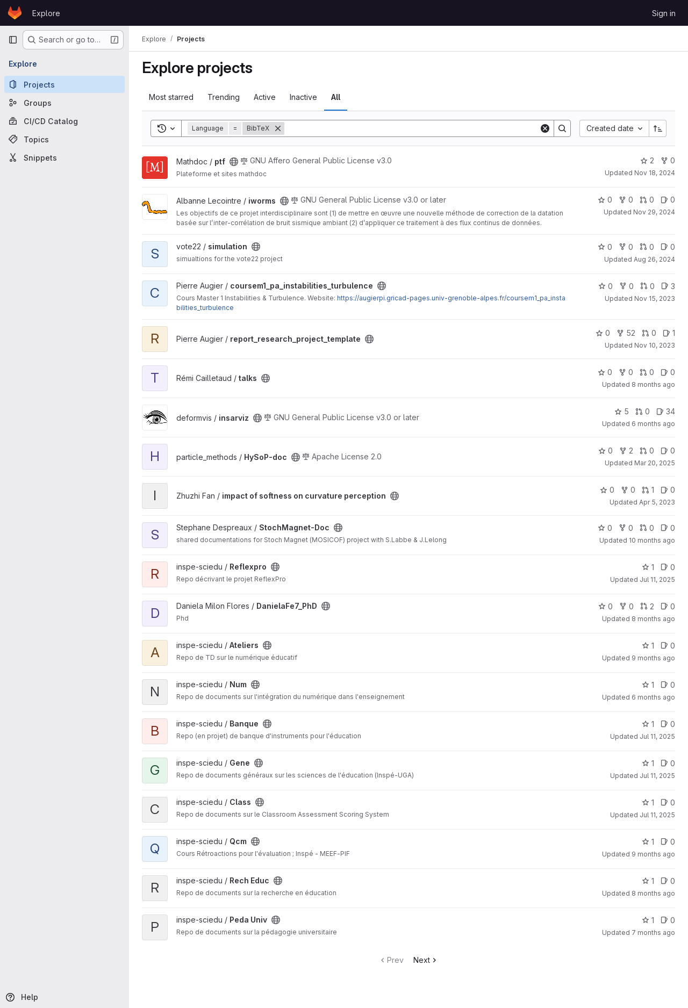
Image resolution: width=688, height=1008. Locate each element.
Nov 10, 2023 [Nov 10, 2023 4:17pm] (654, 345)
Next (426, 959)
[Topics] (64, 139)
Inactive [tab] (303, 97)
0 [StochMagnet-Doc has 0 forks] (626, 527)
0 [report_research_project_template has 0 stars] (603, 332)
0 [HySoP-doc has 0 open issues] (668, 450)
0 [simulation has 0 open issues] (668, 246)
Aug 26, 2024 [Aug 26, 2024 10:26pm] (654, 259)
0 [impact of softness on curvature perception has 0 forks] (628, 489)
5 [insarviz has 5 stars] (621, 411)
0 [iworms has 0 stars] (605, 199)
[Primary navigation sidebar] (13, 39)
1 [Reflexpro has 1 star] (648, 567)
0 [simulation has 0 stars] (605, 246)
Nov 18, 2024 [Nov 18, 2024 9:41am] (654, 173)
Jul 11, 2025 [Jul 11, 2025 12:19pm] (657, 736)
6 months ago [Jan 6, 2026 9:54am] (653, 697)
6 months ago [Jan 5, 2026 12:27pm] (653, 424)
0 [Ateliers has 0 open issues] (668, 645)
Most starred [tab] (171, 97)
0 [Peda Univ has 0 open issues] (668, 920)
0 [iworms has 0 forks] (626, 199)
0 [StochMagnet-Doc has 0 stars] (605, 527)
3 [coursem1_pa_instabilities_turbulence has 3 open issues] (668, 286)
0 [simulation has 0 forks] (626, 246)
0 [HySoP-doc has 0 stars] (605, 450)
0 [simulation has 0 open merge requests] (647, 246)
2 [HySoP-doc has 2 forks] (626, 450)
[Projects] (64, 84)
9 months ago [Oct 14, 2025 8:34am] (653, 658)
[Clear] (545, 128)
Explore (46, 13)
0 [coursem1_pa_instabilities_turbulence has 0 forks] (626, 286)
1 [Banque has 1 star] (648, 724)
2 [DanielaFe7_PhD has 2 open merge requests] (647, 606)
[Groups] (64, 102)
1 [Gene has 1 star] (648, 763)
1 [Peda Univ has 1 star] (648, 920)
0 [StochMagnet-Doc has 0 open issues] (668, 527)
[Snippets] (64, 157)
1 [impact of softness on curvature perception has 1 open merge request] (648, 489)
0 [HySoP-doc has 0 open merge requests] (647, 450)
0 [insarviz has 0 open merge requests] (642, 411)
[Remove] (277, 128)
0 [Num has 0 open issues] (668, 684)
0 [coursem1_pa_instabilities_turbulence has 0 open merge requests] (647, 286)
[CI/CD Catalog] (64, 120)
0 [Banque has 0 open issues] (668, 724)
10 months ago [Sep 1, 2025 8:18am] (652, 540)
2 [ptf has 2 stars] (647, 160)
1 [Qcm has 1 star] (648, 841)
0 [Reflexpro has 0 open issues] (668, 567)
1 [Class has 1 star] (648, 802)
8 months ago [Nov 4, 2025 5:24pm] (653, 893)
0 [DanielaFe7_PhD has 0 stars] (605, 606)
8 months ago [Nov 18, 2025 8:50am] (653, 619)
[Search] (411, 128)
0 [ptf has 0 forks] (668, 160)
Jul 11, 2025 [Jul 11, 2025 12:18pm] (657, 579)
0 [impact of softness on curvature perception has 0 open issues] (668, 489)
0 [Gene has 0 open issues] (668, 763)
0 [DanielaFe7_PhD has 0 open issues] (668, 606)
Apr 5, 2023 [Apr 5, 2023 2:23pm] (657, 502)
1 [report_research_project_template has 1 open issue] (669, 332)
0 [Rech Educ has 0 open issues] (668, 880)
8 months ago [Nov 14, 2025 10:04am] (653, 384)
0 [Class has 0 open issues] (668, 802)
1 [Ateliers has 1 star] (648, 645)
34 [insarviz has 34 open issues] (665, 411)
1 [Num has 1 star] (648, 684)
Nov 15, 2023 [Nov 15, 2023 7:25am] (654, 298)
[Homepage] (15, 12)
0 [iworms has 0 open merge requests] (647, 199)
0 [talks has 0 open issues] (668, 372)
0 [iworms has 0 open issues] (668, 199)
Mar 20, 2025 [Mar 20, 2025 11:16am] (654, 463)
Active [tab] (265, 97)
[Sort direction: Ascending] (657, 128)
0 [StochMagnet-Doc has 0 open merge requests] (647, 527)
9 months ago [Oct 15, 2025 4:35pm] (653, 854)
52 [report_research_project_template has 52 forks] (626, 332)
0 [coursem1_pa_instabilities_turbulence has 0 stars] (605, 286)
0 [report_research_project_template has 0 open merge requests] (649, 332)
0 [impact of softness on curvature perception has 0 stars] (607, 489)
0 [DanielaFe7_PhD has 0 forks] (626, 606)
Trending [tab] (223, 97)
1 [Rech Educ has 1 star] (648, 880)
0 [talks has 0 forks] (626, 372)
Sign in (664, 13)
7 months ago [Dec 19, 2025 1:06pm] (653, 932)
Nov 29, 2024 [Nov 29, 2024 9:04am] (654, 212)
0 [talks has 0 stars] (605, 372)
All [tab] (335, 97)
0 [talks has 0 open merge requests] (647, 372)
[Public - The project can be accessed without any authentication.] (234, 161)
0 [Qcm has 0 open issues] (668, 841)
